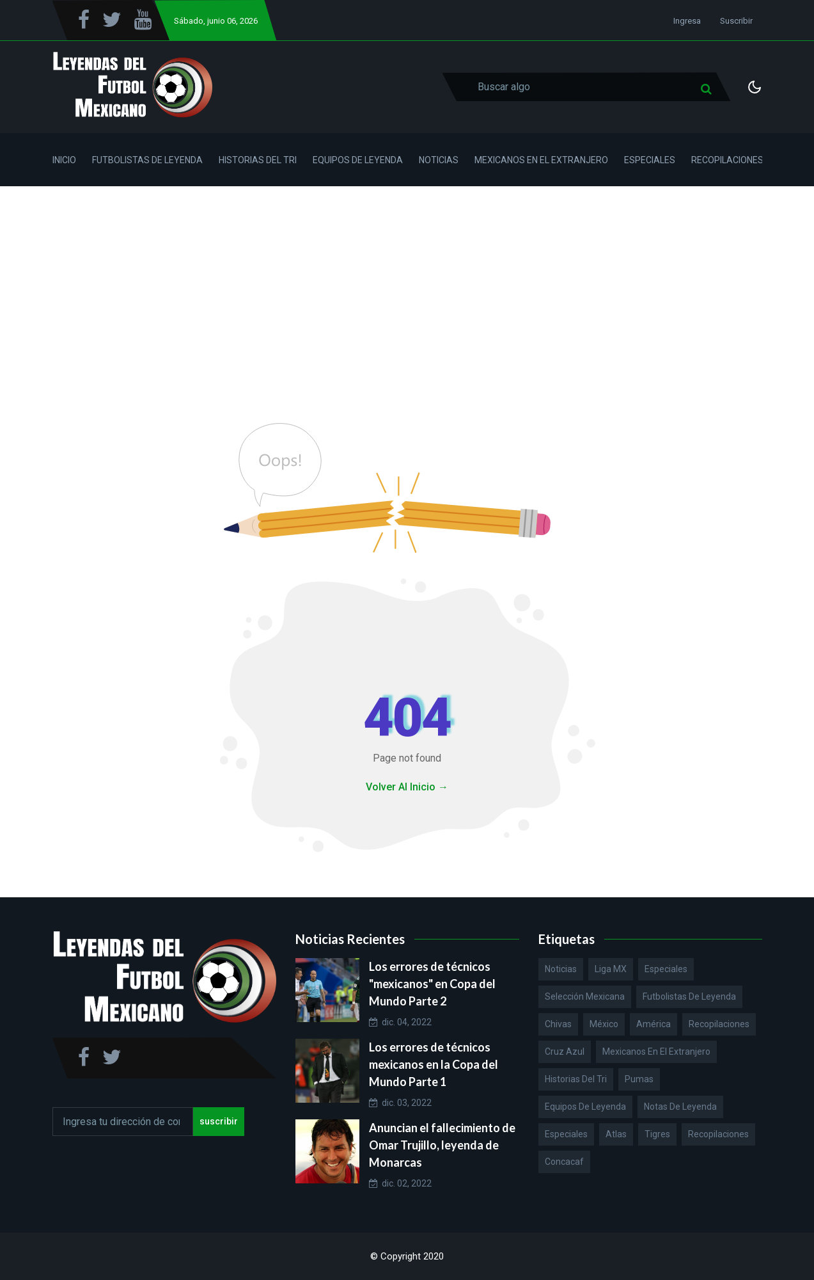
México (604, 1024)
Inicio (64, 160)
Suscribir (736, 21)
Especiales (649, 160)
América (653, 1024)
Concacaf (564, 1161)
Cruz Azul (564, 1051)
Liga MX (611, 969)
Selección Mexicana (585, 996)
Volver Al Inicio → (407, 787)
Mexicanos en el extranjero (656, 1051)
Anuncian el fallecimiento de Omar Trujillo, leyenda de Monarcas (442, 1145)
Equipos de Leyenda (358, 160)
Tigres (657, 1134)
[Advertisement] (407, 282)
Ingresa (687, 21)
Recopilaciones (727, 160)
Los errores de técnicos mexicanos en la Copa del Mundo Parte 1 (433, 1064)
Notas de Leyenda (680, 1106)
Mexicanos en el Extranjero (541, 160)
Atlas (616, 1134)
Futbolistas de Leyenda (147, 160)
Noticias (438, 160)
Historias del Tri (258, 160)
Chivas (558, 1024)
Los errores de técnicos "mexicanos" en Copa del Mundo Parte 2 (432, 983)
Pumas (639, 1079)
